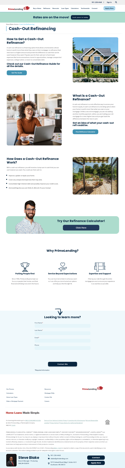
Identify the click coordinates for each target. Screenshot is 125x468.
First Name (39, 323)
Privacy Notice (54, 423)
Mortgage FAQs (49, 393)
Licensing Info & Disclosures (76, 420)
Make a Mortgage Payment (14, 401)
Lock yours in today (80, 17)
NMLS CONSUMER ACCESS (33, 420)
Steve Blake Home (12, 24)
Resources (48, 389)
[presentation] (50, 356)
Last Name (39, 330)
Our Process (10, 389)
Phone (37, 345)
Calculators (9, 393)
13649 (13, 425)
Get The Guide (17, 73)
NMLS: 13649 (58, 448)
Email (37, 338)
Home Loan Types (12, 397)
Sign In (109, 2)
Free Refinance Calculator (85, 132)
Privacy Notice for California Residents (70, 423)
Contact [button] (96, 457)
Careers (47, 401)
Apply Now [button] (96, 463)
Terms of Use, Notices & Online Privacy (56, 420)
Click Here (81, 227)
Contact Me (62, 364)
